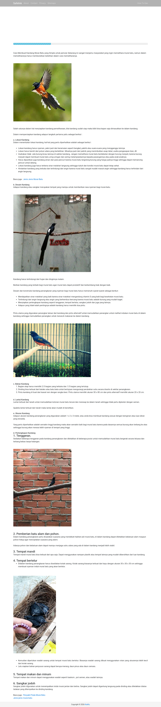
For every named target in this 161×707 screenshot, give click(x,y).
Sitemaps (52, 3)
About (26, 3)
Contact (34, 3)
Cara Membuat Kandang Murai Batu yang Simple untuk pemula (40, 53)
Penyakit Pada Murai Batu (34, 695)
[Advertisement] (80, 26)
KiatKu (87, 704)
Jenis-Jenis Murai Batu (33, 179)
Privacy (42, 3)
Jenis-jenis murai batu (22, 698)
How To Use (142, 3)
